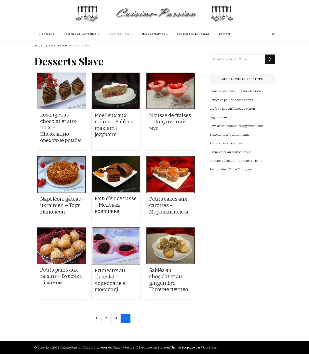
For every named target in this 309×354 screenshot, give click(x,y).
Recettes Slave (119, 34)
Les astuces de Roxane (193, 34)
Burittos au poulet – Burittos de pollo (236, 161)
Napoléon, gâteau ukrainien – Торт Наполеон (61, 205)
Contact (224, 34)
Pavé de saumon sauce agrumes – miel (237, 126)
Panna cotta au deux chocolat (231, 152)
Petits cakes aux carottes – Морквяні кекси (168, 205)
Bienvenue (46, 34)
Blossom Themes (169, 347)
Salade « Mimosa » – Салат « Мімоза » (236, 91)
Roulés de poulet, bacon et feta (231, 100)
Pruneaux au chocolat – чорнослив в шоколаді (110, 280)
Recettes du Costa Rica (80, 34)
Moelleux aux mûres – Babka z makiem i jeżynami (114, 125)
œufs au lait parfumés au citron (232, 108)
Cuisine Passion (71, 347)
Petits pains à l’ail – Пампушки (232, 169)
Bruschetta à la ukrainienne (229, 134)
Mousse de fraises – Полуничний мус (170, 121)
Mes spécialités (153, 34)
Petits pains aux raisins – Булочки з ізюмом (61, 276)
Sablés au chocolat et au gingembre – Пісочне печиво (168, 280)
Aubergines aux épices (226, 143)
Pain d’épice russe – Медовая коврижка (116, 204)
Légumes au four (222, 117)
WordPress (208, 347)
